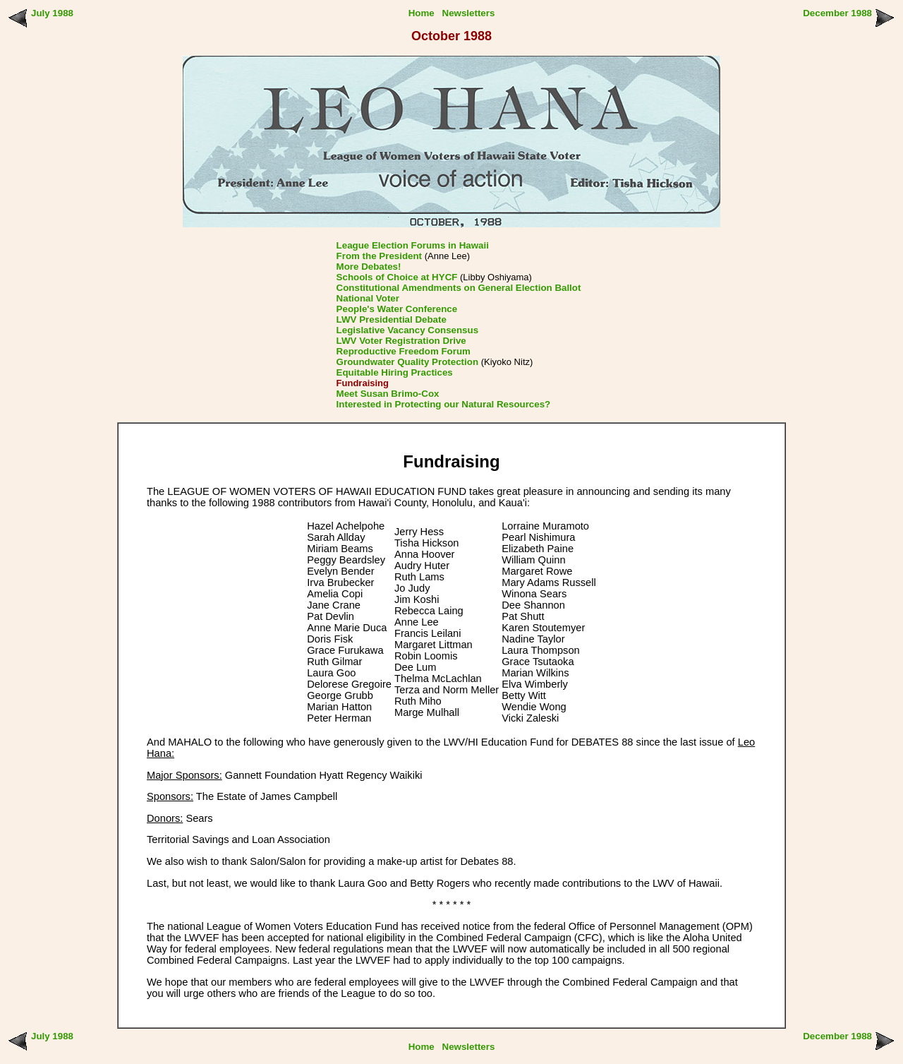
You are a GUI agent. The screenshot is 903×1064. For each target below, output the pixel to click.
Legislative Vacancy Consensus (408, 330)
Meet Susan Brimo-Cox (388, 393)
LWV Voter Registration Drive (401, 340)
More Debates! (369, 266)
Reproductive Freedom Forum (404, 351)
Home (421, 13)
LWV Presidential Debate (392, 319)
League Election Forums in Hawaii (413, 245)
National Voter (368, 298)
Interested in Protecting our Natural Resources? (444, 404)
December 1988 (837, 13)
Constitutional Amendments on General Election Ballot (459, 287)
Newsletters (468, 13)
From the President (379, 256)
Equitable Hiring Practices (395, 372)
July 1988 (52, 13)
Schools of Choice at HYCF (397, 277)
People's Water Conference (397, 309)
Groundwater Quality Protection (407, 362)
